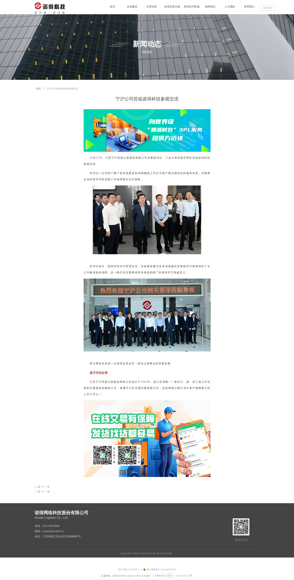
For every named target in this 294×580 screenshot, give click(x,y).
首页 (38, 88)
